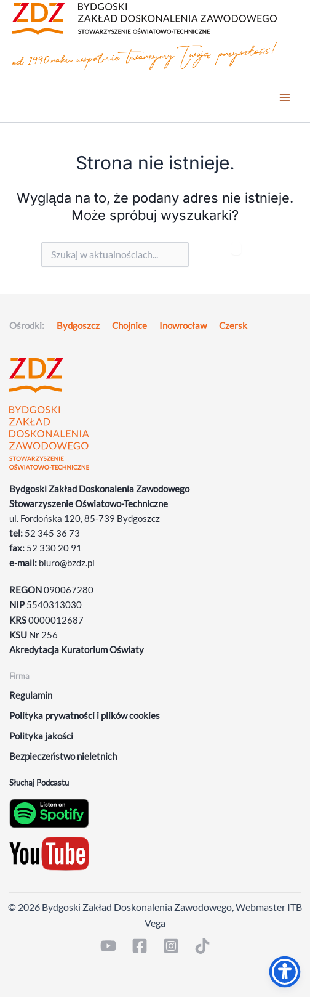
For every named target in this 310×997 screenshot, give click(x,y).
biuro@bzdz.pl (67, 563)
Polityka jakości (41, 736)
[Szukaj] (236, 248)
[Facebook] (140, 946)
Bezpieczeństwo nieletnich (63, 756)
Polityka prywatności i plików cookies (84, 715)
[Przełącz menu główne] (285, 98)
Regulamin (30, 695)
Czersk (233, 325)
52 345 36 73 (52, 533)
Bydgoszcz (78, 325)
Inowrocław (183, 325)
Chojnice (129, 325)
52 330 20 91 (54, 548)
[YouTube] (108, 946)
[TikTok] (202, 946)
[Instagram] (171, 946)
